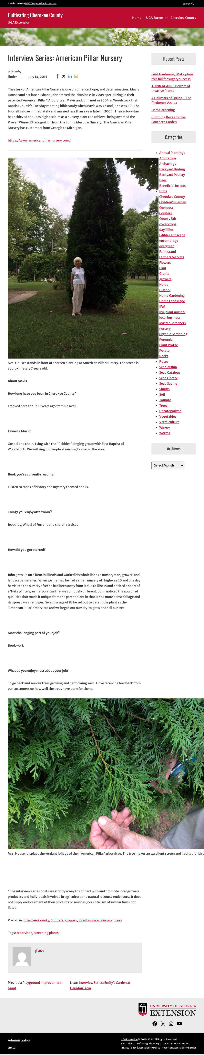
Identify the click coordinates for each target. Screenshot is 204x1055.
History (164, 290)
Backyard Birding (172, 169)
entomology (168, 241)
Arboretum (167, 158)
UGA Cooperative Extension (40, 3)
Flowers (165, 263)
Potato (164, 350)
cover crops (167, 224)
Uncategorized (170, 411)
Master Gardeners (172, 323)
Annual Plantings (172, 153)
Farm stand (167, 252)
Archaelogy (167, 164)
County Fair (167, 219)
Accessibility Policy (149, 1047)
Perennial (166, 339)
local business (89, 920)
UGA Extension (129, 1039)
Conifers (57, 920)
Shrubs (164, 389)
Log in (11, 1047)
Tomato (165, 400)
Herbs (163, 285)
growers (71, 920)
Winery (164, 427)
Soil (162, 394)
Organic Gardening (173, 334)
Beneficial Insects (172, 186)
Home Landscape (172, 301)
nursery (106, 920)
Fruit (162, 268)
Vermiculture (169, 422)
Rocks (163, 356)
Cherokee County (36, 920)
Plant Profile (168, 345)
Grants (164, 274)
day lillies (166, 230)
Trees (118, 920)
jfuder (40, 950)
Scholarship (168, 367)
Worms (164, 433)
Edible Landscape (172, 235)
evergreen (166, 246)
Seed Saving (168, 383)
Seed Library (168, 378)
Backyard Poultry (172, 175)
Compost (166, 208)
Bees (163, 180)
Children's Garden (172, 202)
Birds (163, 191)
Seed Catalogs (169, 372)
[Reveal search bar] (188, 3)
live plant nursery (172, 312)
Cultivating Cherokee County (35, 15)
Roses (163, 361)
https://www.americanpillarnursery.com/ (39, 140)
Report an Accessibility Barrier (179, 1047)
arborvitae (24, 933)
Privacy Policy (129, 1047)
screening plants (46, 933)
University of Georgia (138, 1043)
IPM (162, 306)
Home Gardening (172, 296)
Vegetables (167, 416)
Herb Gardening (163, 110)
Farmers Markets (171, 257)
